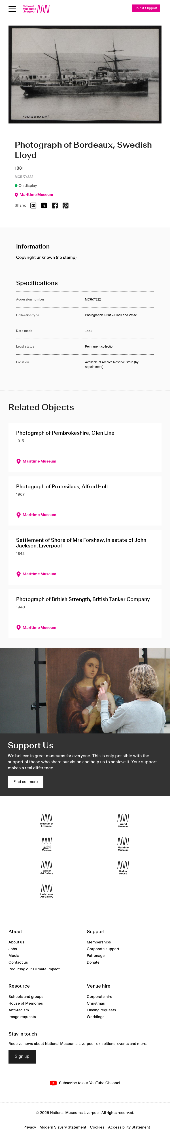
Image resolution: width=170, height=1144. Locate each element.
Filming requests (101, 1010)
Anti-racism (18, 1010)
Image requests (22, 1017)
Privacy (29, 1127)
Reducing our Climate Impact (34, 969)
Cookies (97, 1127)
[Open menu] (12, 9)
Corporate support (103, 949)
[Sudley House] (123, 868)
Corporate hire (99, 997)
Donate (93, 962)
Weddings (95, 1017)
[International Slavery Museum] (46, 844)
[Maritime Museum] (123, 844)
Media (13, 956)
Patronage (96, 956)
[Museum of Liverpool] (46, 821)
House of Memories (25, 1004)
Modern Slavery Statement (63, 1127)
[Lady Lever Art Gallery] (46, 891)
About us (16, 942)
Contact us (18, 962)
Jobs (12, 949)
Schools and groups (25, 997)
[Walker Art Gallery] (46, 868)
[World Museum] (123, 821)
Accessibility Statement (129, 1127)
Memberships (99, 942)
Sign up (22, 1056)
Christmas (96, 1004)
